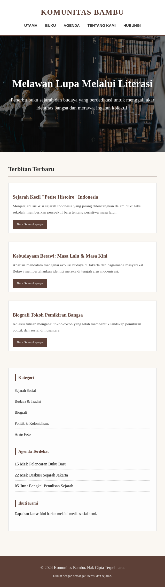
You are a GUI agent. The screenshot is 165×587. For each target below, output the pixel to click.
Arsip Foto (23, 434)
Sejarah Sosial (25, 390)
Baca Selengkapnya (30, 224)
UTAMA (30, 25)
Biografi (21, 412)
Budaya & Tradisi (28, 401)
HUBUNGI (132, 25)
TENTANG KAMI (102, 25)
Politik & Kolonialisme (32, 423)
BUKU (50, 25)
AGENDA (72, 25)
